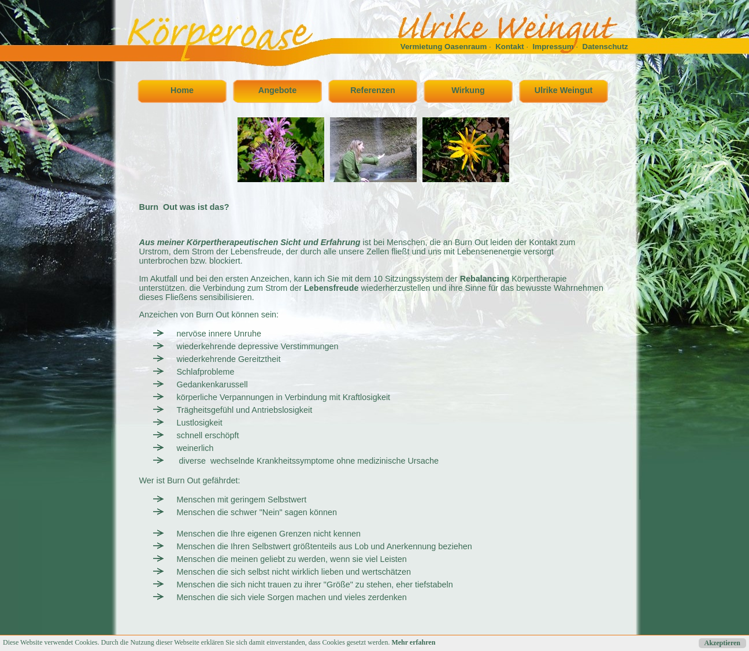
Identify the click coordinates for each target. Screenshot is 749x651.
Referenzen (372, 90)
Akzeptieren (722, 643)
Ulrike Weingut (563, 90)
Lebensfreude (331, 288)
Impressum (553, 46)
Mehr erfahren (413, 642)
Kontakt (509, 46)
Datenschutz (605, 46)
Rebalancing (485, 278)
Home (182, 90)
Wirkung (467, 90)
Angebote (277, 90)
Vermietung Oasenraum (444, 46)
